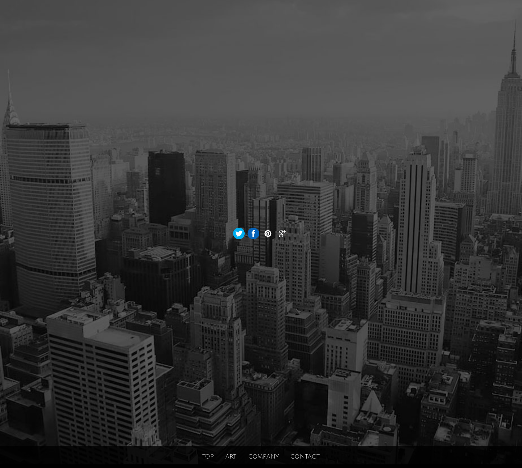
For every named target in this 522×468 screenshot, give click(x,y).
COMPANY (263, 456)
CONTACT (305, 456)
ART (231, 456)
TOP (208, 456)
